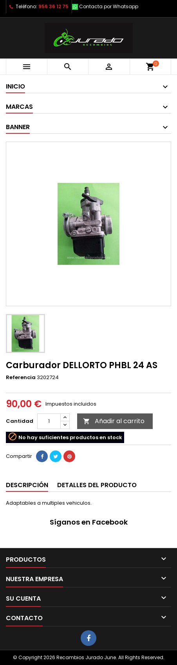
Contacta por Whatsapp (108, 6)
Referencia (21, 377)
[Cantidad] (49, 421)
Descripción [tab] (27, 485)
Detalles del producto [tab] (97, 485)
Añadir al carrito (113, 421)
